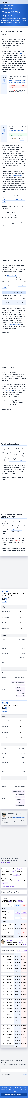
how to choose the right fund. (17, 461)
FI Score (22, 53)
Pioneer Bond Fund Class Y (16, 130)
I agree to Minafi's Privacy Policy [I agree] (13, 1094)
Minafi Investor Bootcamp (18, 817)
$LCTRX (5, 591)
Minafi (2, 1075)
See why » (22, 91)
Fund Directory (11, 5)
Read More (4, 602)
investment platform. (16, 175)
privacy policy (23, 1089)
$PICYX (5, 703)
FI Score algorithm (12, 276)
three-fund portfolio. (15, 324)
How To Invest (3, 5)
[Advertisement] (13, 110)
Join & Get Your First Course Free (12, 1085)
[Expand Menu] (25, 2)
